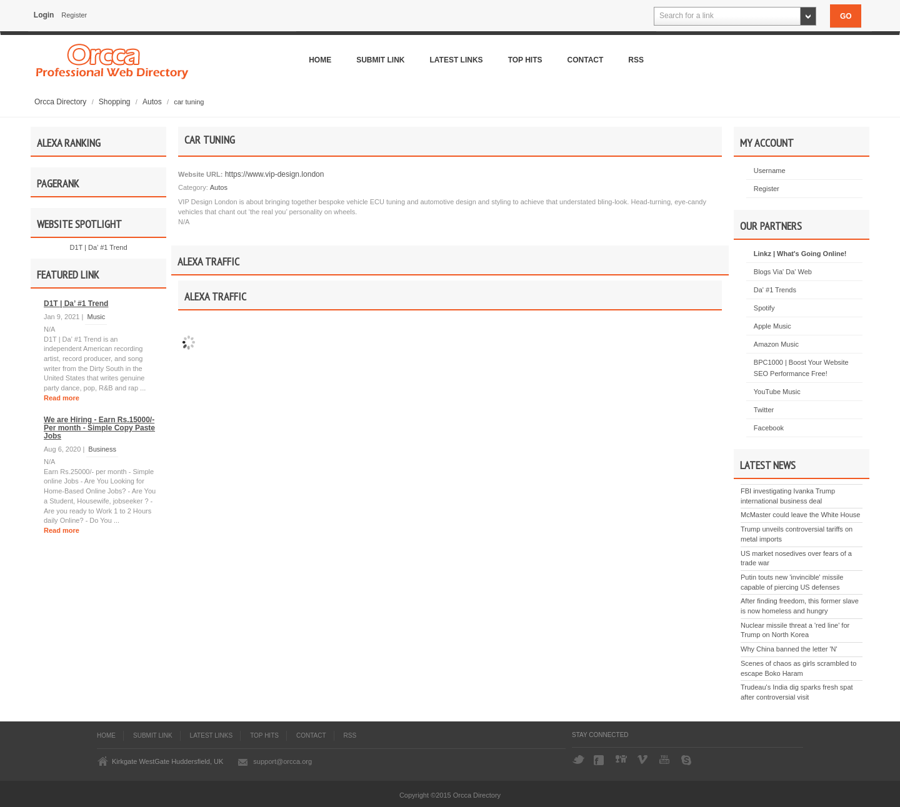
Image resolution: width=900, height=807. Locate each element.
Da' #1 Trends (775, 290)
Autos (153, 101)
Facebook (769, 428)
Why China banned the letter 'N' (789, 649)
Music (96, 316)
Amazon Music (776, 344)
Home (320, 60)
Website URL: (200, 174)
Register (74, 15)
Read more (61, 398)
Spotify (764, 308)
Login (44, 15)
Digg (622, 760)
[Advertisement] (450, 507)
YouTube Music (777, 391)
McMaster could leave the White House (800, 514)
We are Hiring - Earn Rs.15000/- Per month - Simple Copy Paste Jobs (99, 427)
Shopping (115, 101)
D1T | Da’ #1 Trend (98, 247)
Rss (636, 60)
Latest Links (456, 60)
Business (102, 449)
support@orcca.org (282, 761)
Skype (687, 760)
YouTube (665, 760)
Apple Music (772, 326)
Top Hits (525, 60)
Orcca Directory (61, 101)
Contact (586, 60)
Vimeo (644, 760)
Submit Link (380, 60)
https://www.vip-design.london (273, 174)
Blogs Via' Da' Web (783, 271)
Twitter (764, 409)
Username (770, 170)
